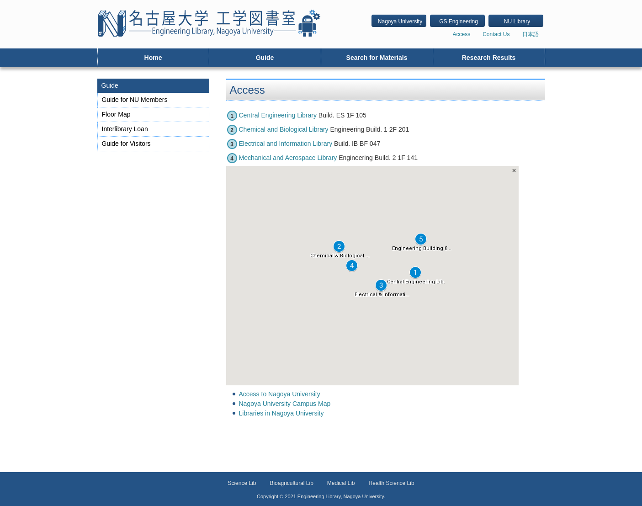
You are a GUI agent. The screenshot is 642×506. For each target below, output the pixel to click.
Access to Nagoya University (279, 394)
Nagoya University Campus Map (285, 403)
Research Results (489, 57)
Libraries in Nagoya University (281, 413)
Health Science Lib (391, 483)
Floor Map (116, 114)
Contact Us (496, 34)
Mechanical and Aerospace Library (288, 157)
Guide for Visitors (126, 143)
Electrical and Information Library (286, 143)
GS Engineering (458, 21)
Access (461, 34)
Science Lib (242, 483)
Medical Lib (341, 483)
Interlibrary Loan (125, 129)
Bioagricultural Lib (291, 483)
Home (153, 57)
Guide (265, 57)
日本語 (530, 34)
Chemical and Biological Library (284, 129)
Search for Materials (377, 57)
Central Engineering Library (278, 115)
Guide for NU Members (135, 99)
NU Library (517, 21)
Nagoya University (400, 21)
